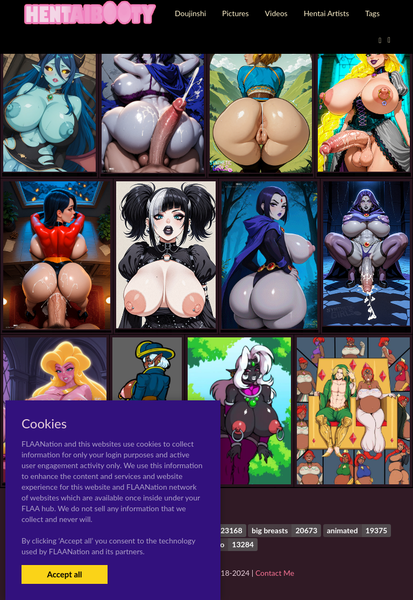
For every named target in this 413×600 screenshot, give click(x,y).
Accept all (64, 574)
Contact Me (274, 572)
